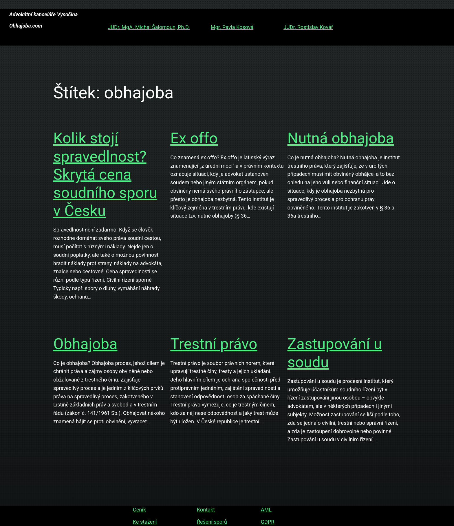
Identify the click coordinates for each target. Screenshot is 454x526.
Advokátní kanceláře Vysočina (43, 14)
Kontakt (206, 510)
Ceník (139, 510)
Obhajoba (85, 344)
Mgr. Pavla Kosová (232, 27)
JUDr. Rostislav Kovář (308, 27)
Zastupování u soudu (335, 353)
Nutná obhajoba (341, 138)
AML (266, 510)
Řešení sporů (212, 522)
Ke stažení (145, 522)
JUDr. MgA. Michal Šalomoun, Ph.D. (149, 27)
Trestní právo (213, 344)
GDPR (267, 522)
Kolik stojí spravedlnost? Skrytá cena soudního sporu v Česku (105, 174)
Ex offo (194, 138)
